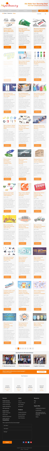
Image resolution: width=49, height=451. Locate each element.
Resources (34, 11)
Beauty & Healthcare (22, 414)
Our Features (20, 406)
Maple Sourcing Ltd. (23, 447)
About (17, 11)
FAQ (34, 402)
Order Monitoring (6, 408)
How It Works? (21, 404)
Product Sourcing (6, 400)
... (27, 348)
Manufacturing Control (9, 366)
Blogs (14, 13)
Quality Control (6, 410)
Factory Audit (5, 414)
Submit (7, 442)
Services (10, 11)
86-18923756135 (38, 410)
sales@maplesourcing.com (40, 408)
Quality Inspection (6, 418)
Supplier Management (7, 406)
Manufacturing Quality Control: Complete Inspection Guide (39, 31)
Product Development (24, 366)
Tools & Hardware (21, 418)
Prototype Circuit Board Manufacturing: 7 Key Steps (24, 31)
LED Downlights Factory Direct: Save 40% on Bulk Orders (9, 31)
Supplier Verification (39, 366)
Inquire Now (43, 10)
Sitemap (22, 449)
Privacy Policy (26, 449)
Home (2, 11)
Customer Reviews (21, 402)
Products (25, 11)
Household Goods (21, 416)
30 (30, 348)
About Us (20, 400)
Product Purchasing (6, 404)
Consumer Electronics (22, 412)
